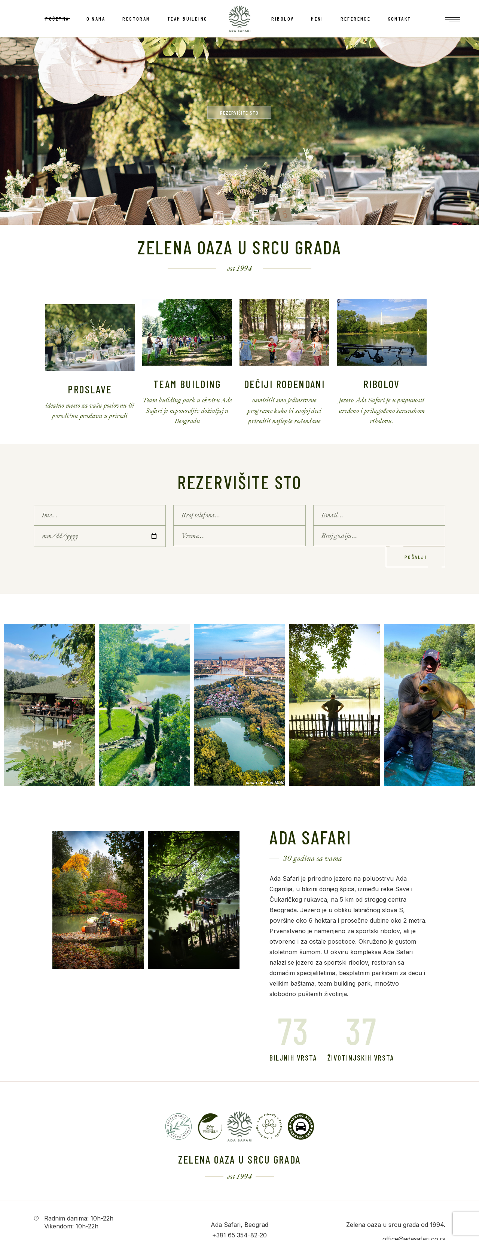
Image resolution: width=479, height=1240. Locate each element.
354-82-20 (252, 1235)
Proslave (90, 389)
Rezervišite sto (239, 482)
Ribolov (381, 384)
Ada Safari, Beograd (239, 1224)
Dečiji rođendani (284, 384)
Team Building (187, 384)
